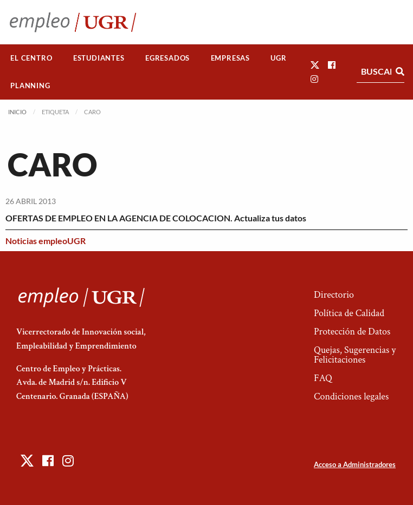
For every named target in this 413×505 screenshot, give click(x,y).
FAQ (323, 378)
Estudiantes (99, 58)
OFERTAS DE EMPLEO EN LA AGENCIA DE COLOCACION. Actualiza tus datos (155, 218)
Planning (30, 85)
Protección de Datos (352, 331)
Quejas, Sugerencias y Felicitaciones (355, 355)
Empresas (230, 58)
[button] (315, 64)
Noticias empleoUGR (45, 240)
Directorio (334, 294)
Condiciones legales (351, 396)
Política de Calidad (349, 313)
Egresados (167, 58)
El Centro (31, 58)
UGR (278, 58)
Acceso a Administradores (355, 464)
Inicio (17, 111)
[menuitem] (31, 58)
